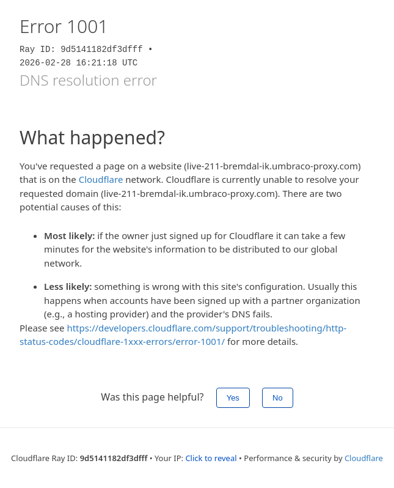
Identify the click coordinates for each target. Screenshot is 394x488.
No (277, 397)
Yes (233, 397)
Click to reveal (210, 458)
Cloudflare (101, 179)
